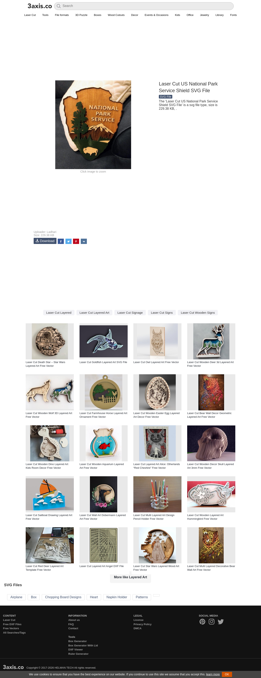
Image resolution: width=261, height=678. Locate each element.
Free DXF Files (12, 624)
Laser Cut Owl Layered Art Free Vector (156, 362)
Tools (45, 15)
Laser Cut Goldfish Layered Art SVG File (103, 362)
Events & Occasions (156, 15)
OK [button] (227, 674)
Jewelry (204, 15)
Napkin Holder (116, 597)
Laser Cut (30, 15)
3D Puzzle (81, 15)
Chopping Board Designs (63, 597)
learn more (213, 674)
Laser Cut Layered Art (94, 312)
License (138, 620)
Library (220, 15)
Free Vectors (11, 628)
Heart (94, 597)
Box (34, 597)
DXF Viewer (75, 649)
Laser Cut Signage (130, 312)
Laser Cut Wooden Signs (198, 312)
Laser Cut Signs (162, 312)
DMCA (138, 628)
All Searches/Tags (14, 632)
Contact (73, 628)
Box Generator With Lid (83, 645)
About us (74, 620)
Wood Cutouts (116, 15)
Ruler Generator (78, 653)
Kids (177, 15)
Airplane (16, 597)
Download (45, 241)
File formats (62, 15)
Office (190, 15)
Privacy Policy (143, 624)
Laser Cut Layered (58, 312)
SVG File (165, 96)
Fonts (233, 15)
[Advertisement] (130, 51)
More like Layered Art (130, 577)
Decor (134, 15)
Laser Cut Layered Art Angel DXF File (102, 566)
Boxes (97, 15)
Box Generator (77, 641)
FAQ (71, 624)
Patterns (142, 597)
